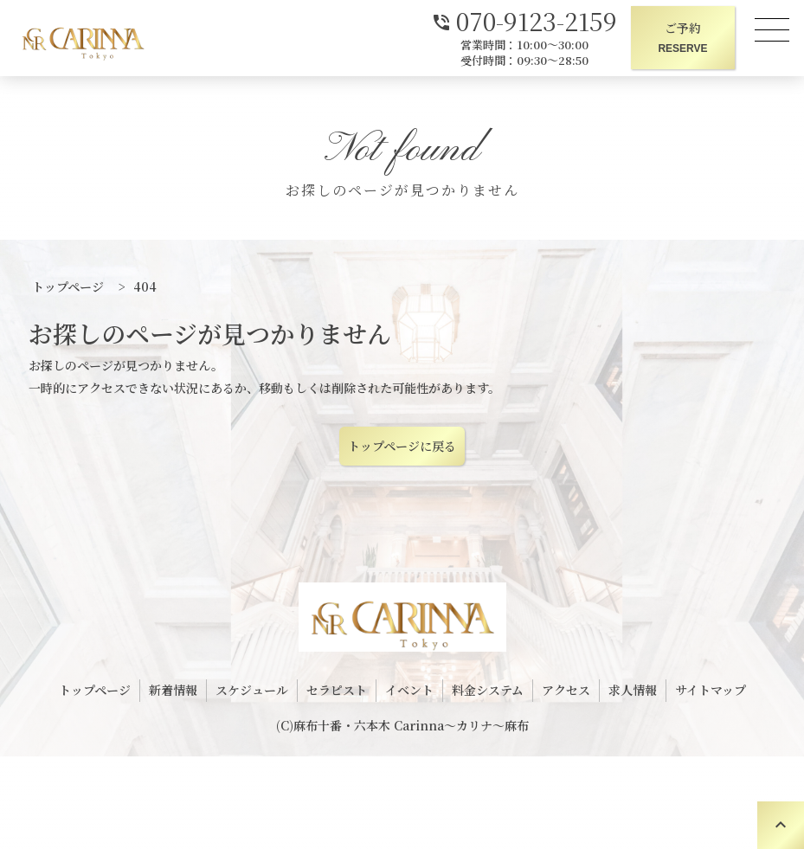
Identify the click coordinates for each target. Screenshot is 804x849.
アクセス (566, 689)
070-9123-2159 (524, 19)
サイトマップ (710, 689)
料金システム (488, 689)
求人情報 (632, 689)
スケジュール (251, 689)
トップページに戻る (402, 445)
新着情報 (173, 689)
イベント (409, 689)
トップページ (95, 689)
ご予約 (682, 38)
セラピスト (336, 689)
